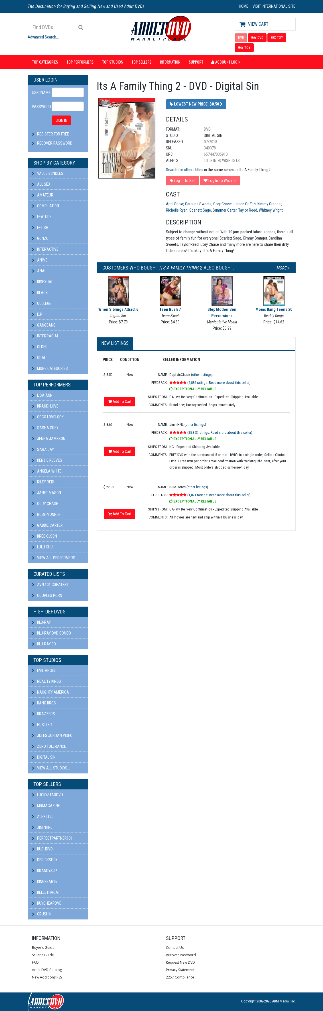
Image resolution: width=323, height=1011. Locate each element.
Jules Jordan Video (52, 735)
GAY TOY (244, 48)
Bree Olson (44, 536)
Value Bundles (47, 173)
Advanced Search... (43, 37)
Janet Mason (46, 493)
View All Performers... (55, 558)
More (283, 268)
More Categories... (51, 368)
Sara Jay (43, 449)
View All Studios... (51, 768)
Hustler (42, 724)
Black (40, 292)
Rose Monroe (46, 514)
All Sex (41, 184)
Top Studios (112, 62)
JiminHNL (42, 827)
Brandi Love (45, 406)
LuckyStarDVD (47, 795)
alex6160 (43, 816)
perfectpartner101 (52, 838)
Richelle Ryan (177, 210)
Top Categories (45, 62)
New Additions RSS (47, 977)
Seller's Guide (43, 955)
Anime (40, 260)
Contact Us (175, 947)
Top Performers (80, 62)
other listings (202, 374)
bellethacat (46, 892)
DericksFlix (45, 860)
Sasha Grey (45, 428)
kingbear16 (44, 881)
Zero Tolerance (49, 746)
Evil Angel (44, 670)
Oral (39, 357)
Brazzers (43, 714)
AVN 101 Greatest (50, 584)
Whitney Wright (271, 210)
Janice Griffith (244, 204)
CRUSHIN (42, 914)
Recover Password (54, 143)
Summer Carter (225, 210)
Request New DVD (180, 962)
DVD (241, 38)
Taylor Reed (247, 210)
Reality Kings (46, 681)
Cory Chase (45, 503)
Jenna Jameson (48, 438)
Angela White (47, 471)
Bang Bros (44, 703)
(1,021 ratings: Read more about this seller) (219, 495)
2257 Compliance (180, 977)
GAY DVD (257, 38)
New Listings (115, 343)
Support (196, 62)
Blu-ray (41, 622)
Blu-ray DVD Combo (51, 633)
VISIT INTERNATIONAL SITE (274, 6)
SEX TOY (277, 38)
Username (40, 92)
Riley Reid (43, 482)
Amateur (42, 195)
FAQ (35, 962)
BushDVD (42, 849)
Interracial (45, 336)
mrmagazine (46, 805)
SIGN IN (61, 120)
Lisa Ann (42, 395)
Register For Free (53, 134)
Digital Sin (44, 757)
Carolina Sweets (198, 204)
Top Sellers (141, 62)
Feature (42, 216)
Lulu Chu (42, 547)
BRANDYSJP (44, 870)
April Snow (174, 204)
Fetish (40, 227)
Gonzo (40, 238)
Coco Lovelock (48, 417)
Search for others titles (184, 169)
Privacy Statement (180, 969)
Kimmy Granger (269, 204)
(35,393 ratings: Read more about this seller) (219, 432)
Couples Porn (47, 595)
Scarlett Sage (200, 210)
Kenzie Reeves (47, 460)
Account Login (225, 62)
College (41, 303)
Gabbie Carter (47, 525)
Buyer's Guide (43, 947)
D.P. (37, 314)
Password (40, 106)
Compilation (45, 206)
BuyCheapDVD (47, 903)
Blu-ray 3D (44, 644)
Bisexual (42, 281)
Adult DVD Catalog (47, 969)
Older (40, 347)
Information (170, 62)
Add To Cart (119, 401)
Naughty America (50, 692)
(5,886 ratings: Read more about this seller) (219, 382)
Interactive (45, 249)
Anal (39, 271)
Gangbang (44, 325)
